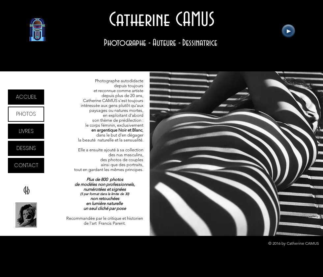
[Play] (288, 31)
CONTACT (26, 165)
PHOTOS (26, 114)
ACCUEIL (26, 97)
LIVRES (26, 131)
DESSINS (26, 148)
